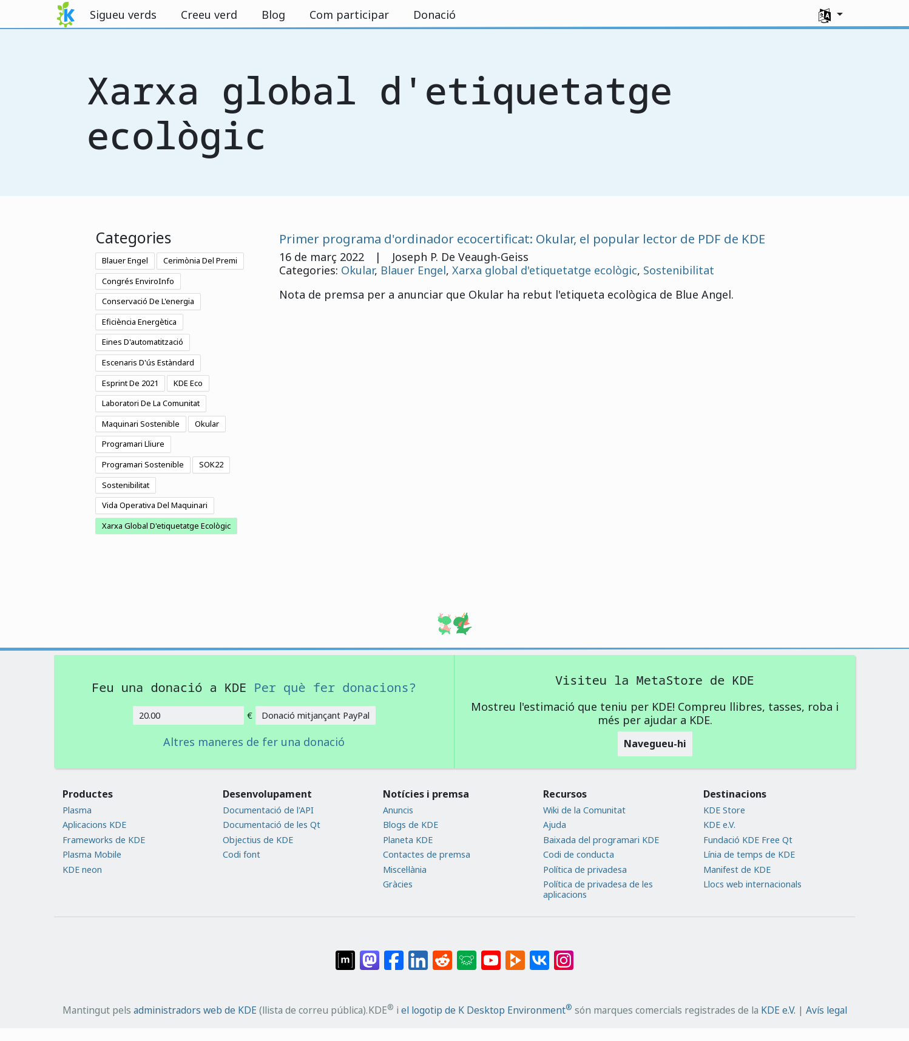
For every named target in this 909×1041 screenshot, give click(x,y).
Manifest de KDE (737, 869)
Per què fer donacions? (335, 687)
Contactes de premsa (426, 854)
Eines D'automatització (142, 341)
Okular (207, 423)
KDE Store (724, 810)
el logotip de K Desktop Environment (486, 1010)
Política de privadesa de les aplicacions (598, 889)
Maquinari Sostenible (141, 423)
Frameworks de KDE (104, 840)
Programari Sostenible (143, 464)
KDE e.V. (719, 824)
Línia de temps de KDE (749, 854)
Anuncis (398, 810)
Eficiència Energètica (139, 321)
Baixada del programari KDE (601, 840)
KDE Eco (188, 383)
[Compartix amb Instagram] (563, 954)
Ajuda (554, 824)
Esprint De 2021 (130, 383)
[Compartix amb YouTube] (491, 954)
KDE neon (82, 869)
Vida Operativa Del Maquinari (155, 505)
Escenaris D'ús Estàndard (148, 362)
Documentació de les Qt (271, 824)
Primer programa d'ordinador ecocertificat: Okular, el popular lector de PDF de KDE (522, 238)
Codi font (241, 854)
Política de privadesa (585, 869)
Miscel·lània (405, 869)
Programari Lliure (133, 443)
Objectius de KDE (258, 840)
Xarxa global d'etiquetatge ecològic (544, 270)
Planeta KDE (408, 840)
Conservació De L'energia (148, 301)
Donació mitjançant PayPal (316, 715)
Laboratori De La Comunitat (151, 403)
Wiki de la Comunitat (584, 810)
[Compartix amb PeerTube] (515, 954)
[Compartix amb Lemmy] (466, 954)
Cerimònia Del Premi (200, 260)
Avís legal (826, 1010)
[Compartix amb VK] (539, 954)
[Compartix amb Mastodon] (369, 954)
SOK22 (211, 464)
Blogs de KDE (410, 824)
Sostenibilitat (125, 485)
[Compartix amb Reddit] (442, 954)
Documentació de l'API (268, 810)
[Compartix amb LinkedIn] (418, 954)
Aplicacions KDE (94, 824)
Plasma (77, 810)
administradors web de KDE (195, 1010)
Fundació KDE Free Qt (747, 840)
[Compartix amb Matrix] (345, 954)
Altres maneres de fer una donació (254, 742)
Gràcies (398, 884)
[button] (830, 14)
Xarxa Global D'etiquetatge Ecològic (166, 525)
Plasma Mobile (92, 854)
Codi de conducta (578, 854)
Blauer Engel (125, 260)
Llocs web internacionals (752, 884)
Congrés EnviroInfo (138, 281)
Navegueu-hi (655, 743)
